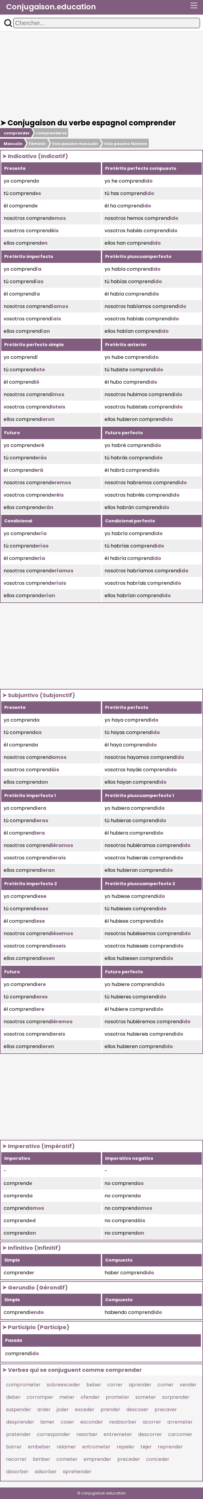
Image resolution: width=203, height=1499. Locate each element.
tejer (146, 1446)
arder (44, 1409)
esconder (91, 1421)
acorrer (152, 1421)
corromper (40, 1397)
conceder (157, 1459)
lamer (47, 1421)
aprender (140, 1384)
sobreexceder (63, 1384)
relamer (66, 1446)
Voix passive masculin (75, 143)
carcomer (180, 1434)
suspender (18, 1409)
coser (67, 1421)
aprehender (77, 1471)
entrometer (96, 1446)
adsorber (46, 1471)
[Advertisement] (101, 75)
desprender (20, 1421)
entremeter (118, 1434)
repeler (126, 1446)
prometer (117, 1397)
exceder (85, 1409)
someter (145, 1397)
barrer (14, 1446)
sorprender (175, 1397)
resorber (87, 1434)
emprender (97, 1459)
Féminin (37, 143)
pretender (18, 1434)
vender (188, 1384)
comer (166, 1384)
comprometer (23, 1384)
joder (63, 1409)
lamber (41, 1459)
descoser (137, 1409)
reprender (170, 1446)
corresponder (53, 1434)
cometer (67, 1459)
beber (93, 1384)
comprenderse (51, 133)
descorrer (150, 1434)
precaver (166, 1409)
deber (13, 1397)
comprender (17, 133)
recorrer (16, 1459)
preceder (128, 1459)
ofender (90, 1397)
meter (67, 1397)
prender (110, 1409)
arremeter (180, 1421)
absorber (17, 1471)
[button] (8, 23)
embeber (39, 1446)
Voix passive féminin (125, 143)
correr (115, 1384)
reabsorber (123, 1421)
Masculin (13, 143)
